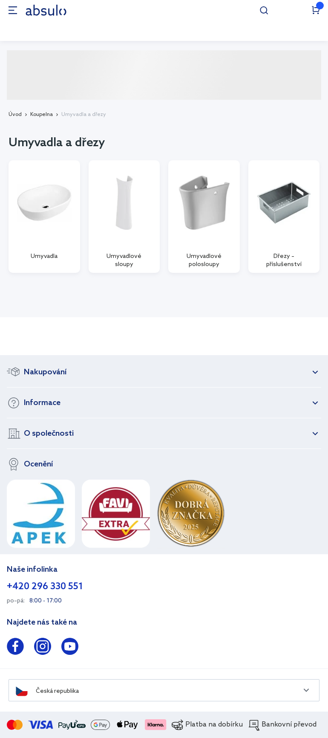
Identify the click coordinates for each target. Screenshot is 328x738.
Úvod (15, 115)
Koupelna (41, 115)
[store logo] (46, 10)
